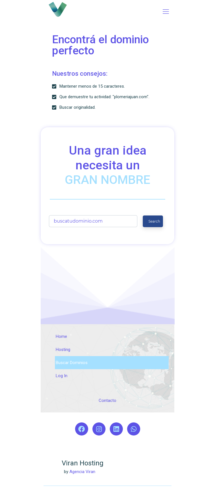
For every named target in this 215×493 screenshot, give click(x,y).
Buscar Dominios (72, 362)
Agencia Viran (82, 471)
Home (61, 336)
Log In (61, 375)
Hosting (63, 349)
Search (154, 221)
